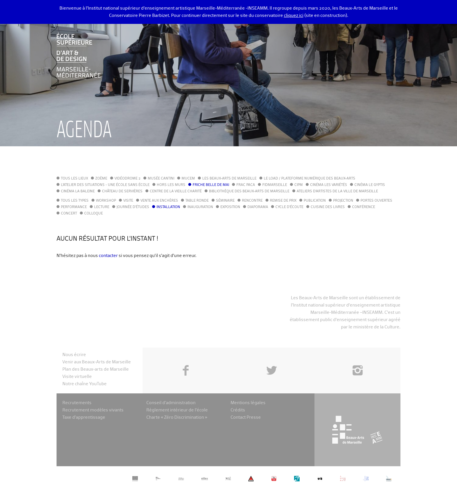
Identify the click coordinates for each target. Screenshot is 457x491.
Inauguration (200, 207)
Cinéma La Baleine (78, 191)
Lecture (101, 207)
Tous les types (75, 201)
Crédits (238, 410)
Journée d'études (133, 207)
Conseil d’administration (171, 403)
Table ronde (197, 201)
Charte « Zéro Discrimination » (176, 417)
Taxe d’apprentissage (83, 417)
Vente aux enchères (159, 201)
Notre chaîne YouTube (84, 384)
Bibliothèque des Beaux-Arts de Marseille (249, 191)
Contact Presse (246, 417)
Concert (69, 213)
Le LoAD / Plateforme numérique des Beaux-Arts (309, 178)
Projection (343, 201)
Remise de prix (283, 201)
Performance (74, 207)
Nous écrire (74, 355)
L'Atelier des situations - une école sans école (105, 185)
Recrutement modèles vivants (93, 410)
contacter (108, 256)
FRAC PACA (245, 185)
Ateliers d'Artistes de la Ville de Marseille (337, 191)
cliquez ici (293, 15)
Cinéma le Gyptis (369, 185)
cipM (298, 185)
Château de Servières (122, 191)
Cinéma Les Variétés (328, 185)
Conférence (363, 207)
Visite (128, 201)
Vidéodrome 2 (127, 178)
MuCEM (188, 178)
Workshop (106, 201)
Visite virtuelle (77, 376)
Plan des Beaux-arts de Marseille (95, 369)
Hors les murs (171, 185)
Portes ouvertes (376, 201)
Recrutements (77, 403)
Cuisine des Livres (328, 207)
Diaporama (257, 207)
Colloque (93, 213)
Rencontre (252, 201)
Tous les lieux (74, 178)
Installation (168, 207)
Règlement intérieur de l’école (177, 410)
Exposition (230, 207)
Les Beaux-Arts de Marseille (229, 178)
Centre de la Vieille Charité (176, 191)
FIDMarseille (274, 185)
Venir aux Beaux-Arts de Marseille (96, 362)
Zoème (101, 178)
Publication (315, 201)
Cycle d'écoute (289, 207)
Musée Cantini (161, 178)
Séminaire (225, 201)
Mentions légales (248, 403)
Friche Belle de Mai (211, 185)
